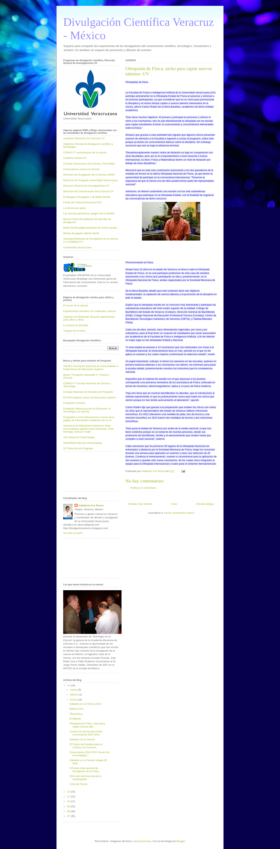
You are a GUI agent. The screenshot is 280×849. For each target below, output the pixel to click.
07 (69, 816)
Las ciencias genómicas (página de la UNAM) (88, 213)
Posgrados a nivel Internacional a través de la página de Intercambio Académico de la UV (88, 419)
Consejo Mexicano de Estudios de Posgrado (88, 391)
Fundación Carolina (74, 402)
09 (69, 806)
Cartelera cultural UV (75, 157)
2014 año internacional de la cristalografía (85, 778)
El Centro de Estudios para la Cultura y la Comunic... (85, 746)
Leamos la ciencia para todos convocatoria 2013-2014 (85, 733)
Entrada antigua (205, 503)
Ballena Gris (76, 708)
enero (73, 699)
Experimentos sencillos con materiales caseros (89, 311)
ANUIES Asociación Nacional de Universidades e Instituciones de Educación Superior (90, 368)
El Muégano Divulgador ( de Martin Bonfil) (86, 197)
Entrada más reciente (140, 503)
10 (69, 801)
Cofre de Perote (78, 784)
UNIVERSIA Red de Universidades (82, 442)
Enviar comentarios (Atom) (179, 512)
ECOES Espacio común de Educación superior (89, 397)
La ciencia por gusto (74, 208)
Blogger (180, 841)
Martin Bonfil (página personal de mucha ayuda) (90, 227)
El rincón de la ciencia (75, 305)
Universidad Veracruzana (77, 247)
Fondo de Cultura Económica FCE (82, 202)
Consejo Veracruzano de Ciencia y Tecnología (89, 163)
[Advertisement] (80, 472)
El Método (75, 718)
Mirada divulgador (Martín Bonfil (81, 233)
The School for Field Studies (79, 437)
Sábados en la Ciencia (82, 739)
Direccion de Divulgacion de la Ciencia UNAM (89, 174)
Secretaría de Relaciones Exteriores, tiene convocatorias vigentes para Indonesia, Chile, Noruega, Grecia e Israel (88, 428)
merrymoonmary (142, 841)
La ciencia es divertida (75, 325)
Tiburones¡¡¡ (76, 713)
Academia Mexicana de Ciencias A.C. (84, 138)
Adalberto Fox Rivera (91, 505)
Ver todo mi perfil (72, 533)
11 (69, 796)
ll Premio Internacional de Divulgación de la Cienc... (85, 770)
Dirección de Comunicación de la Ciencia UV (88, 191)
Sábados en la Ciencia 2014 (85, 703)
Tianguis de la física (74, 330)
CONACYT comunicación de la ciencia (84, 152)
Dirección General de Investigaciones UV (86, 185)
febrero (74, 694)
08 (69, 811)
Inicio (174, 503)
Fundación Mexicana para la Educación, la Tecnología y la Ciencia (87, 410)
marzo (74, 689)
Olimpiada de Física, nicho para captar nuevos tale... (87, 725)
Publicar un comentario (143, 487)
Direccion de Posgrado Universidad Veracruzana (90, 180)
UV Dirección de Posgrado (78, 448)
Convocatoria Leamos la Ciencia (81, 169)
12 (69, 791)
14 (69, 685)
